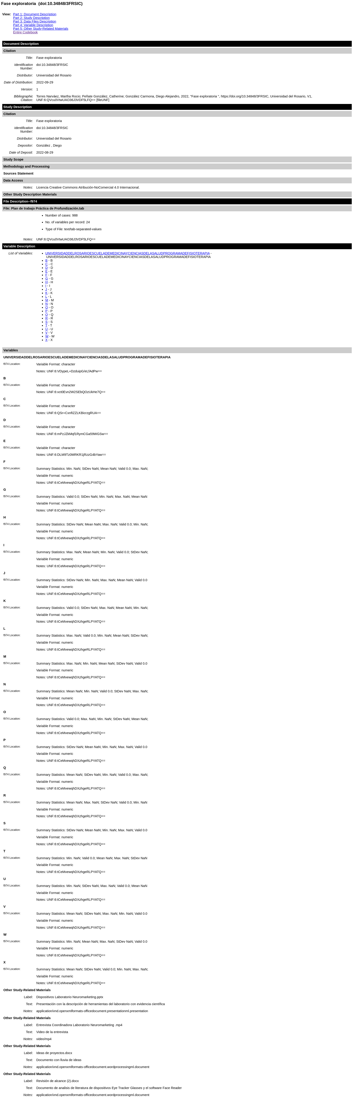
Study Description (17, 107)
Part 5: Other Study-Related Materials (40, 28)
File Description (15, 201)
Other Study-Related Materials (27, 990)
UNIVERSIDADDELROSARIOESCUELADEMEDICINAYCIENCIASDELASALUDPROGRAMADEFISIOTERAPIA (127, 253)
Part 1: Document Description (34, 14)
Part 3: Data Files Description (34, 21)
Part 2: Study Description (31, 18)
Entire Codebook (25, 32)
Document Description (21, 44)
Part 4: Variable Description (33, 25)
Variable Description (19, 246)
